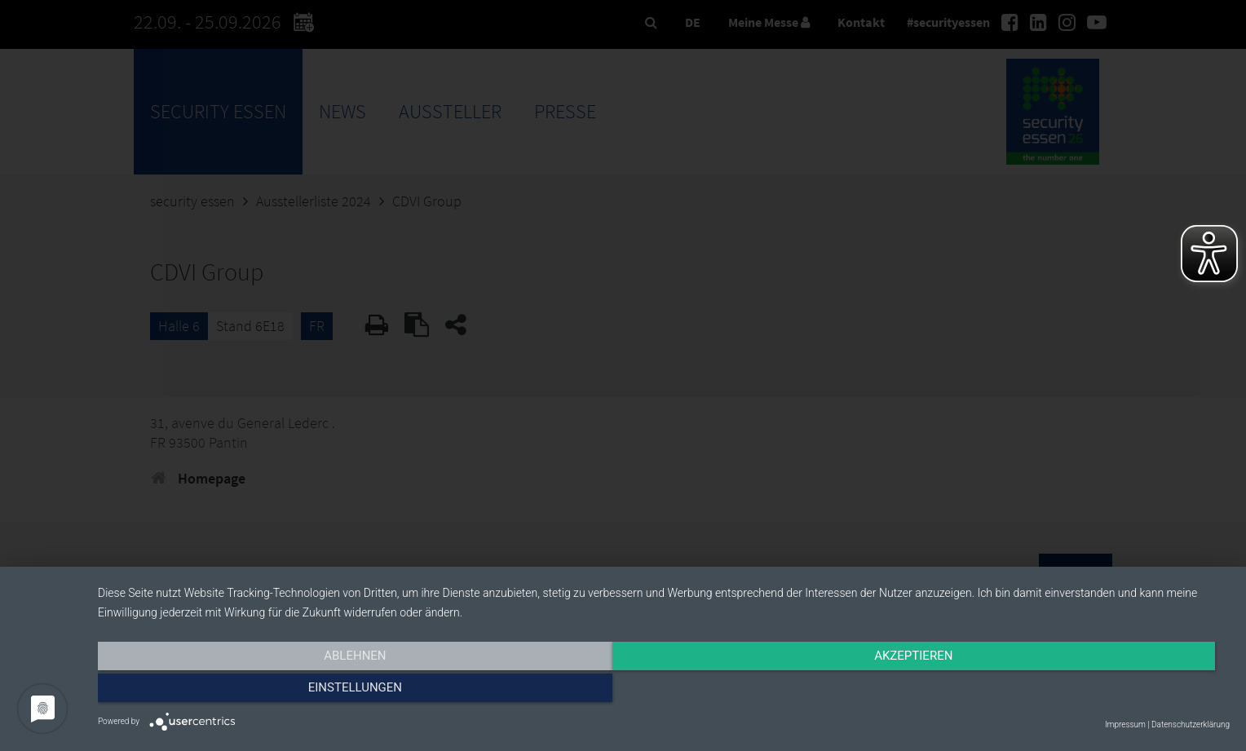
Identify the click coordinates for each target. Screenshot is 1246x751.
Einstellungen (1060, 691)
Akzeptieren (664, 691)
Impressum (1125, 724)
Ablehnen (267, 691)
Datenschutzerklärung (1190, 724)
